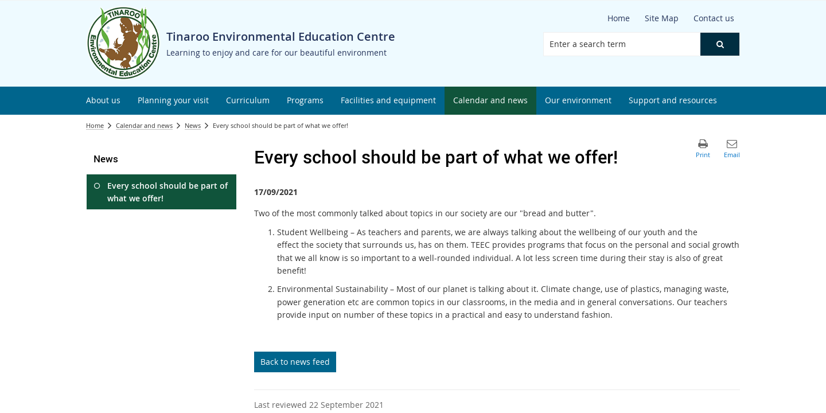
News (193, 125)
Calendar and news (144, 125)
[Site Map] (661, 18)
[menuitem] (103, 101)
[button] (719, 44)
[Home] (619, 18)
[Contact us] (714, 18)
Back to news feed (295, 361)
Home (95, 125)
